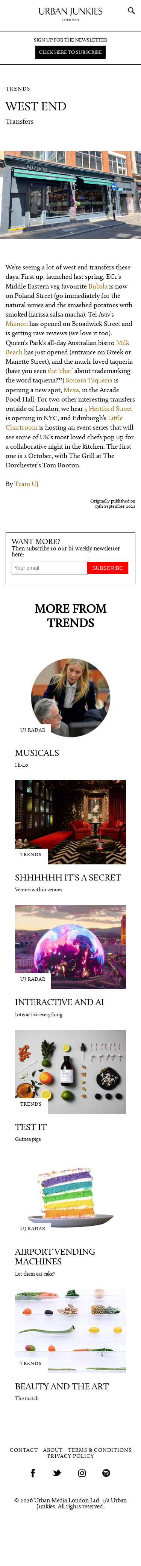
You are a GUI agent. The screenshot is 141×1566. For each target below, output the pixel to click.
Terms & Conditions (100, 1450)
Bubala (98, 286)
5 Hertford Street (108, 409)
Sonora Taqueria (89, 380)
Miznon (17, 324)
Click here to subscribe (70, 52)
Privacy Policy (70, 1456)
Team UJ (26, 484)
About (53, 1450)
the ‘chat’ (60, 371)
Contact (24, 1450)
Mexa (71, 390)
